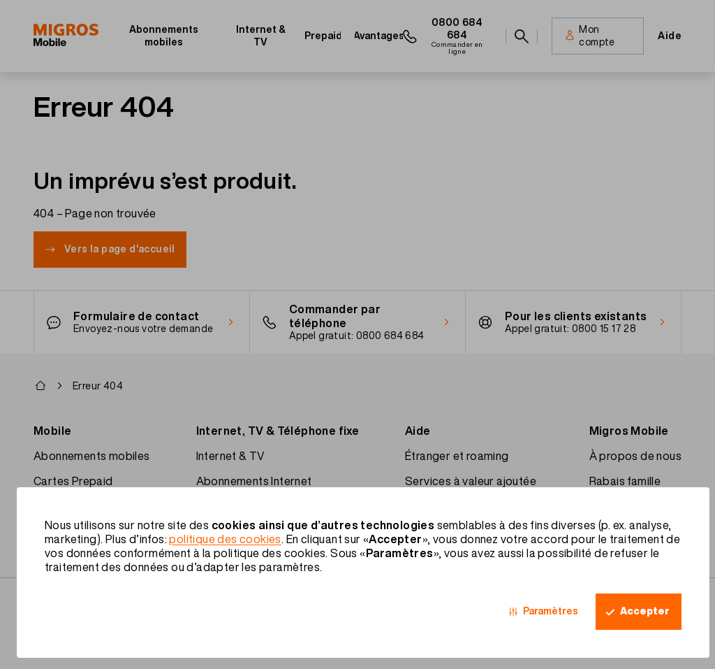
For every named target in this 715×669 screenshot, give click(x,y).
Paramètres (550, 611)
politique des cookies (225, 539)
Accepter (645, 611)
